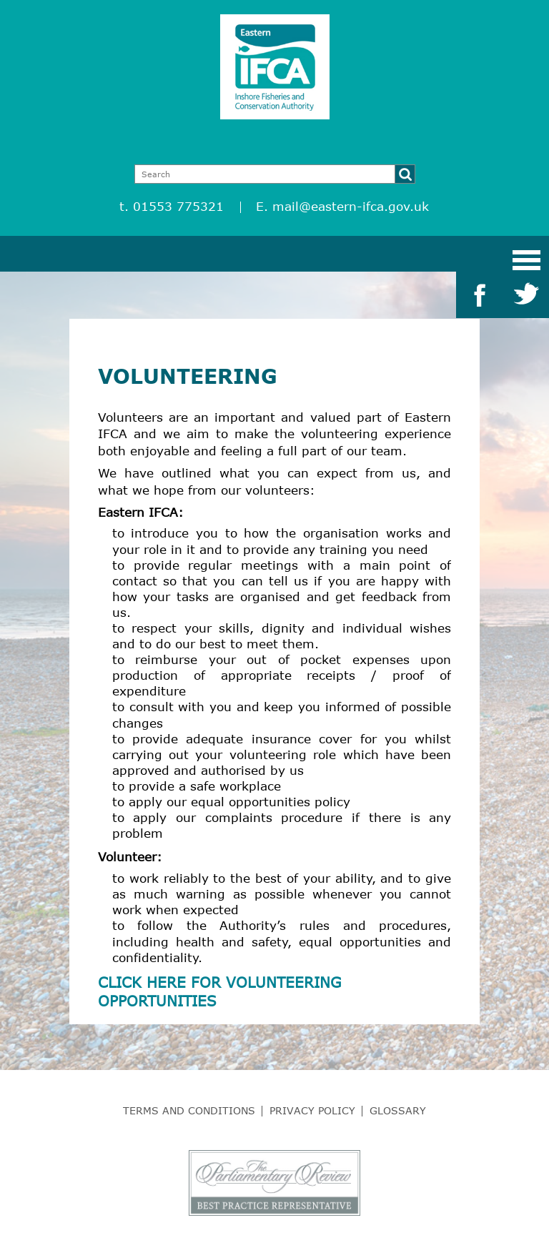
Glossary (398, 1110)
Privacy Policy (312, 1110)
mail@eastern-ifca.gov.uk (350, 206)
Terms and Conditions (189, 1110)
